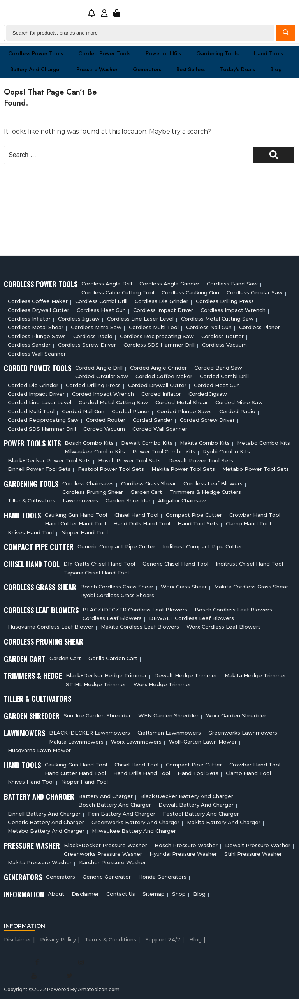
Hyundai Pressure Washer (183, 854)
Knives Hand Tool (31, 532)
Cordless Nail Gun (209, 327)
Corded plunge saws (184, 411)
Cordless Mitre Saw (96, 327)
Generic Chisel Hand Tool (175, 563)
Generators (147, 69)
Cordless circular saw (255, 292)
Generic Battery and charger (46, 822)
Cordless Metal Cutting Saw (217, 318)
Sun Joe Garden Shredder (97, 715)
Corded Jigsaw (207, 394)
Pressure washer (97, 69)
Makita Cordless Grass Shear (251, 586)
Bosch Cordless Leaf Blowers (233, 609)
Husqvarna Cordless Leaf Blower (50, 627)
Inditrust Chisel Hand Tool (249, 563)
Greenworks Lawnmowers (242, 732)
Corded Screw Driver (207, 420)
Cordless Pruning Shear (92, 492)
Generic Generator (107, 877)
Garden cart (146, 492)
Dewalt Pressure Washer (257, 845)
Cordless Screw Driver (87, 345)
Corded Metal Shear (181, 402)
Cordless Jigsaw (79, 318)
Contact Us (120, 894)
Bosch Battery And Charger (114, 805)
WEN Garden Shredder (168, 715)
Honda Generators (162, 877)
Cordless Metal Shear (35, 327)
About (56, 894)
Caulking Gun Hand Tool (76, 515)
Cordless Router (222, 336)
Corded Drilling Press (93, 385)
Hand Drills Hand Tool (141, 523)
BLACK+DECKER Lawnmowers (89, 732)
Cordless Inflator (29, 318)
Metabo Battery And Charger (46, 831)
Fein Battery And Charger (121, 813)
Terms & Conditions (110, 939)
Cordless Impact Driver (163, 310)
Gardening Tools (217, 53)
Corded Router (105, 420)
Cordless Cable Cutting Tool (117, 292)
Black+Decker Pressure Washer (105, 845)
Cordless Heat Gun (101, 310)
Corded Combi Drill (224, 376)
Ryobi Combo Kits (226, 451)
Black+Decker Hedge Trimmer (106, 675)
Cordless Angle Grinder (169, 283)
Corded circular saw (101, 376)
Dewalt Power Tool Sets (200, 460)
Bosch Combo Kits (89, 443)
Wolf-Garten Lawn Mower (203, 741)
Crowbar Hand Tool (254, 515)
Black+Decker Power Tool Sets (49, 460)
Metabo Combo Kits (263, 443)
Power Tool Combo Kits (163, 451)
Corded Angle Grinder (158, 368)
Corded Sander (152, 420)
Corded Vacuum (104, 429)
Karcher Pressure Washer (112, 862)
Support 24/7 (162, 939)
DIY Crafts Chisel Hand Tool (99, 563)
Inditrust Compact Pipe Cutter (202, 546)
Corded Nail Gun (83, 411)
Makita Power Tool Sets (183, 469)
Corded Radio (237, 411)
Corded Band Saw (218, 368)
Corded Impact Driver (36, 394)
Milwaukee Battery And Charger (134, 831)
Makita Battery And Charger (223, 822)
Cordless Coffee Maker (38, 301)
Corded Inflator (161, 394)
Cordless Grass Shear (148, 483)
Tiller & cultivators (31, 500)
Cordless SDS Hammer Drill (159, 345)
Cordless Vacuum (224, 345)
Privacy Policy (58, 939)
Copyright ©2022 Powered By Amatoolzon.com (62, 989)
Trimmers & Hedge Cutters (205, 492)
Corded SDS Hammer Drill (42, 429)
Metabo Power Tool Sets (255, 469)
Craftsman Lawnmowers (169, 732)
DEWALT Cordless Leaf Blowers (191, 618)
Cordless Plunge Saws (37, 336)
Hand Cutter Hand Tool (75, 523)
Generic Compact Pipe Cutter (116, 546)
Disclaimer (85, 894)
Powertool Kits (163, 53)
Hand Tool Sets (198, 523)
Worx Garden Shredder (236, 715)
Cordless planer (259, 327)
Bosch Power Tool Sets (129, 460)
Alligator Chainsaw (182, 500)
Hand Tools (268, 53)
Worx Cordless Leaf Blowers (223, 627)
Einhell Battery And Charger (44, 813)
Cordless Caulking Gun (190, 292)
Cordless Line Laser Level (140, 318)
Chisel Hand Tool (136, 515)
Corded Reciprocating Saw (43, 420)
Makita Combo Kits (205, 443)
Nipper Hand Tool (84, 532)
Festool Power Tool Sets (111, 469)
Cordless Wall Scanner (37, 354)
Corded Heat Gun (217, 385)
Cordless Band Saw (232, 283)
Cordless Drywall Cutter (38, 310)
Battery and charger (35, 69)
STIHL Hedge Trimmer (96, 684)
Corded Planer (131, 411)
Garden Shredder (128, 500)
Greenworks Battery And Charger (135, 822)
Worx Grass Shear (184, 586)
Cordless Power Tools (35, 53)
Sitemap (153, 894)
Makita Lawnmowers (76, 741)
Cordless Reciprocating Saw (157, 336)
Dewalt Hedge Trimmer (185, 675)
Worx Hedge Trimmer (162, 684)
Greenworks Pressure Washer (103, 854)
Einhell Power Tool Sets (39, 469)
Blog (275, 69)
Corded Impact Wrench (103, 394)
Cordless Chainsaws (88, 483)
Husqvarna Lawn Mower (39, 750)
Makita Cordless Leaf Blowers (140, 627)
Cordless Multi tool (154, 327)
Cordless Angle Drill (106, 283)
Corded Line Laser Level (39, 402)
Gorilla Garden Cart (112, 658)
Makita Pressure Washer (40, 862)
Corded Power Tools (104, 53)
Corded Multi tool (31, 411)
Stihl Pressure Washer (253, 854)
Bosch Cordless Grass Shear (116, 586)
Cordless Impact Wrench (233, 310)
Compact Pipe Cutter (194, 515)
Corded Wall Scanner (159, 429)
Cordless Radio (93, 336)
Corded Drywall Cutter (157, 385)
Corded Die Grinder (33, 385)
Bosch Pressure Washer (186, 845)
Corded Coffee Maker (163, 376)
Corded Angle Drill (99, 368)
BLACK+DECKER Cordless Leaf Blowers (135, 609)
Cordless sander (29, 345)
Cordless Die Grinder (161, 301)
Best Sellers (190, 69)
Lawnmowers (80, 500)
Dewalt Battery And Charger (196, 805)
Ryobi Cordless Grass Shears (117, 595)
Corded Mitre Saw (239, 402)
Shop (179, 894)
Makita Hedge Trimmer (255, 675)
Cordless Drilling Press (225, 301)
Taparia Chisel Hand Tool (96, 572)
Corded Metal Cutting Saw (113, 402)
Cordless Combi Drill (101, 301)
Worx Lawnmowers (136, 741)
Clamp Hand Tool (248, 523)
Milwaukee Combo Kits (95, 451)
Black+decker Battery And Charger (186, 796)
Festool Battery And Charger (201, 813)
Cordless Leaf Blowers (213, 483)
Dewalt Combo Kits (146, 443)
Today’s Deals (237, 69)
